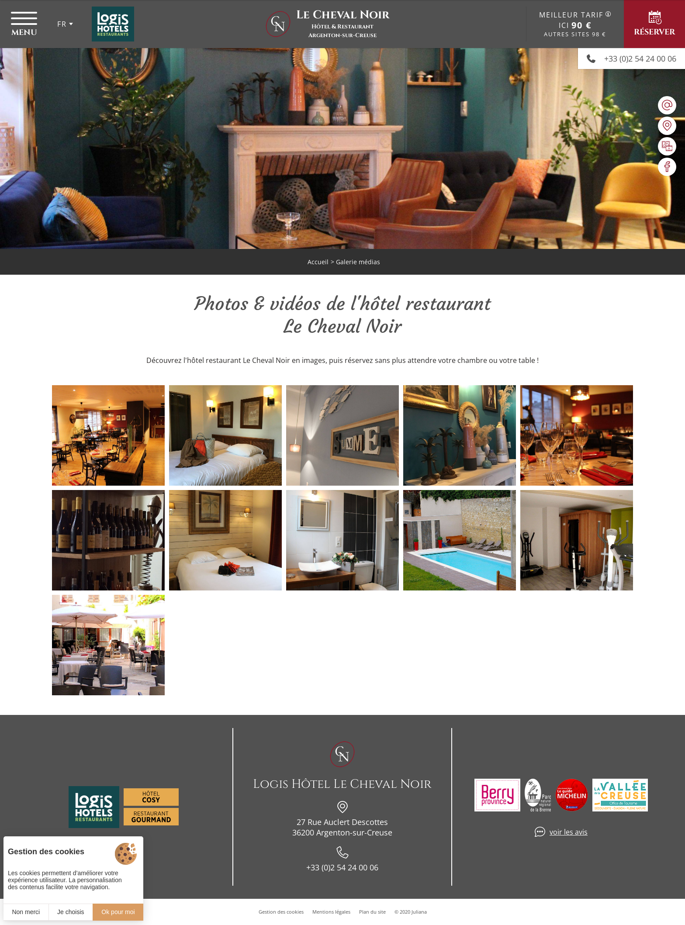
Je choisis (70, 911)
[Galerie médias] (667, 146)
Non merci (26, 911)
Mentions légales (331, 911)
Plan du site (372, 911)
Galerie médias (358, 262)
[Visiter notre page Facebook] (667, 167)
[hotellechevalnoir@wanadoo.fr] (667, 105)
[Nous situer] (667, 126)
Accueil (318, 262)
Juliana (419, 911)
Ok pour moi (118, 911)
